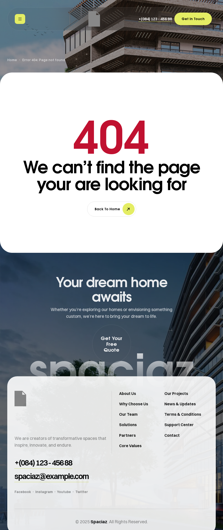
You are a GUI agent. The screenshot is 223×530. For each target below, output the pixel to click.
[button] (155, 19)
